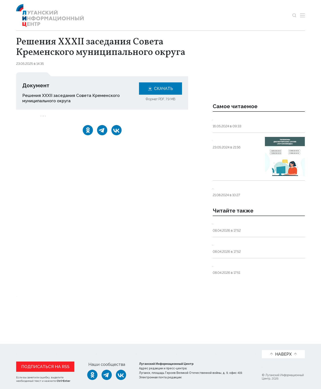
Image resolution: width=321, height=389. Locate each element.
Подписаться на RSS (45, 366)
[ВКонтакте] (116, 135)
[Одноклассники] (88, 135)
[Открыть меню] (302, 15)
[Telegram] (102, 135)
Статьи (47, 347)
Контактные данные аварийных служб (252, 118)
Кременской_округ (58, 119)
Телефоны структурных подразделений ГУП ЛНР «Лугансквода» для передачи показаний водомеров (258, 192)
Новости (25, 347)
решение (85, 119)
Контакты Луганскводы (237, 139)
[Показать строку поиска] (294, 15)
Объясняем (244, 347)
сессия (103, 119)
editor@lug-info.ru (197, 377)
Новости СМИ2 (28, 322)
